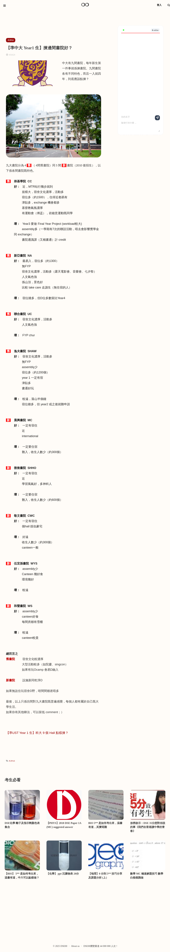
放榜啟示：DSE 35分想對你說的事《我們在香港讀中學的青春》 (147, 827)
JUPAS (12, 761)
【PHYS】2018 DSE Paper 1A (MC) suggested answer (63, 825)
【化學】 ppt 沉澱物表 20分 (62, 873)
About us (75, 946)
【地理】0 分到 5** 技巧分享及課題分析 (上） (105, 875)
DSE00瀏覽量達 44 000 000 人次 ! (100, 946)
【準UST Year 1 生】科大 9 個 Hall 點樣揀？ (37, 733)
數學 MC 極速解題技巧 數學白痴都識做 (146, 875)
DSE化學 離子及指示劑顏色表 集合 (22, 825)
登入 (159, 5)
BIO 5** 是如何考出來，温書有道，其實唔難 (105, 825)
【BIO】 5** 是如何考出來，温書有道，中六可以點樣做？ (22, 875)
